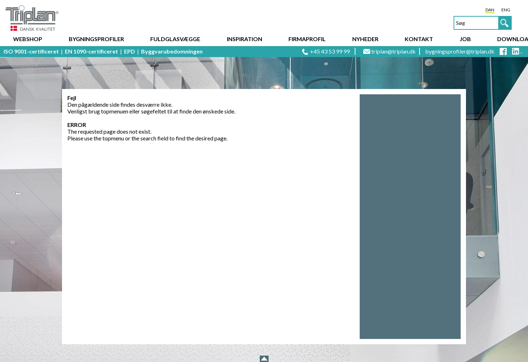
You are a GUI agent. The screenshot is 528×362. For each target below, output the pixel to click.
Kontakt (419, 38)
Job (465, 38)
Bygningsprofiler (96, 38)
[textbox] (483, 23)
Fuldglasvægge (175, 38)
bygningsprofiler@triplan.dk (459, 51)
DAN (489, 9)
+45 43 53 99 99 (330, 51)
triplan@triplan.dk (393, 51)
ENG (505, 9)
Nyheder (365, 38)
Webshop (27, 38)
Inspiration (244, 38)
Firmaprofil (307, 38)
